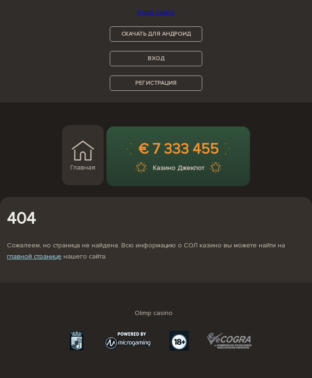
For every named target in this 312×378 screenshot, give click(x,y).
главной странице (34, 256)
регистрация (156, 83)
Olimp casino (156, 12)
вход (156, 58)
